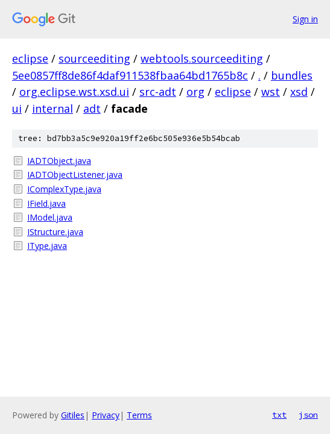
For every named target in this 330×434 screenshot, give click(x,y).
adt (92, 108)
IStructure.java (55, 231)
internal (52, 108)
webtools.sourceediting (202, 58)
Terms (139, 415)
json (308, 414)
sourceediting (94, 58)
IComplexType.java (64, 189)
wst (270, 91)
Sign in (305, 19)
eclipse (30, 58)
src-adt (157, 91)
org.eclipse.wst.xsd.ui (74, 91)
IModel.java (49, 217)
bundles (292, 75)
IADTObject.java (59, 160)
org (195, 91)
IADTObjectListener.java (74, 174)
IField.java (46, 203)
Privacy (105, 415)
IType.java (47, 245)
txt (279, 414)
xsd (299, 91)
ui (17, 108)
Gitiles (72, 415)
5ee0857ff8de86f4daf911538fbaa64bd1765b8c (130, 75)
